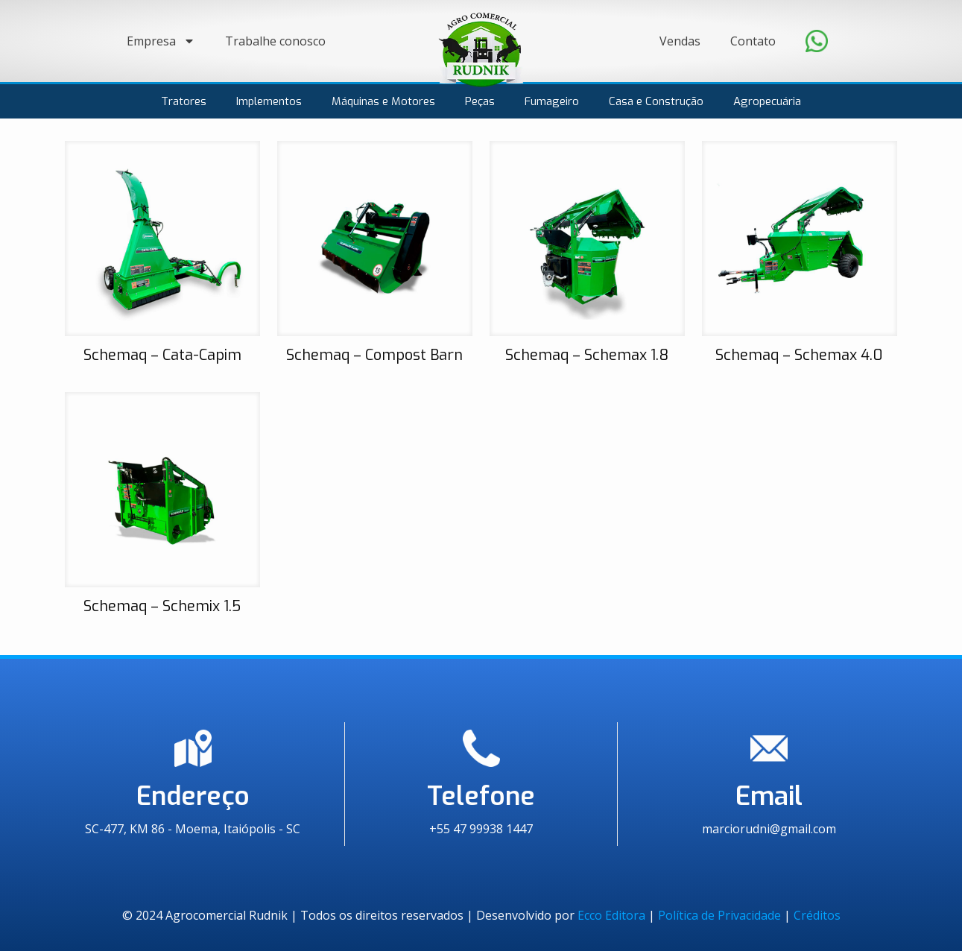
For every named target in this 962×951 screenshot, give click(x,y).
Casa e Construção (656, 101)
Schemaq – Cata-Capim (162, 355)
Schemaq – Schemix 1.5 (162, 606)
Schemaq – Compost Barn (374, 355)
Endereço (193, 796)
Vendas (679, 41)
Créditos (817, 915)
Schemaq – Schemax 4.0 (799, 355)
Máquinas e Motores (383, 101)
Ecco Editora (611, 915)
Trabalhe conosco (275, 41)
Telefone (481, 796)
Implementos (269, 101)
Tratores (183, 101)
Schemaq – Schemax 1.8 (586, 355)
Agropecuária (767, 101)
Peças (480, 101)
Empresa (161, 41)
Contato (753, 41)
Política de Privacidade (719, 915)
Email (769, 796)
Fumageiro (552, 101)
